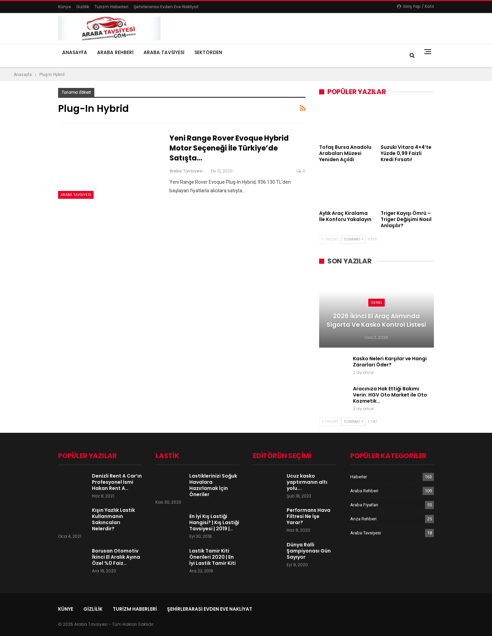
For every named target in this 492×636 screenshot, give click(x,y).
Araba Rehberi (115, 52)
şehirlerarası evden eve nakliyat (166, 7)
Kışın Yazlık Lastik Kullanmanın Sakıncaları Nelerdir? (113, 519)
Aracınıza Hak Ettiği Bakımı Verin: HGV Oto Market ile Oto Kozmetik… (390, 394)
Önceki (330, 239)
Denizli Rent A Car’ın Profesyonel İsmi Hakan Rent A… (117, 482)
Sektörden (208, 52)
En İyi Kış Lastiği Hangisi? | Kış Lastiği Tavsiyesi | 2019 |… (214, 522)
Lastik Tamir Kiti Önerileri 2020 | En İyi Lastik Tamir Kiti (212, 557)
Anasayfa (74, 52)
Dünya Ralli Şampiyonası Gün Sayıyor (309, 550)
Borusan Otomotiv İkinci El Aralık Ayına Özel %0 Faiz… (116, 557)
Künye (64, 7)
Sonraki (353, 239)
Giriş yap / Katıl (415, 6)
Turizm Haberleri (111, 7)
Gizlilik (82, 7)
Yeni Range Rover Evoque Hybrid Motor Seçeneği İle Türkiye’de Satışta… (229, 148)
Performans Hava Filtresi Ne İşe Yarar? (308, 516)
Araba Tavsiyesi (164, 52)
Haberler (358, 476)
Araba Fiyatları (364, 504)
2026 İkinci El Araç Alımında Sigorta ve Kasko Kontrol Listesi (376, 320)
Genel (376, 302)
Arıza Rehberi (363, 518)
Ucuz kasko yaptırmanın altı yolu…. (307, 482)
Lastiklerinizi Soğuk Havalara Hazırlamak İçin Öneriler (213, 485)
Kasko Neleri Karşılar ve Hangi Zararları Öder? (390, 361)
